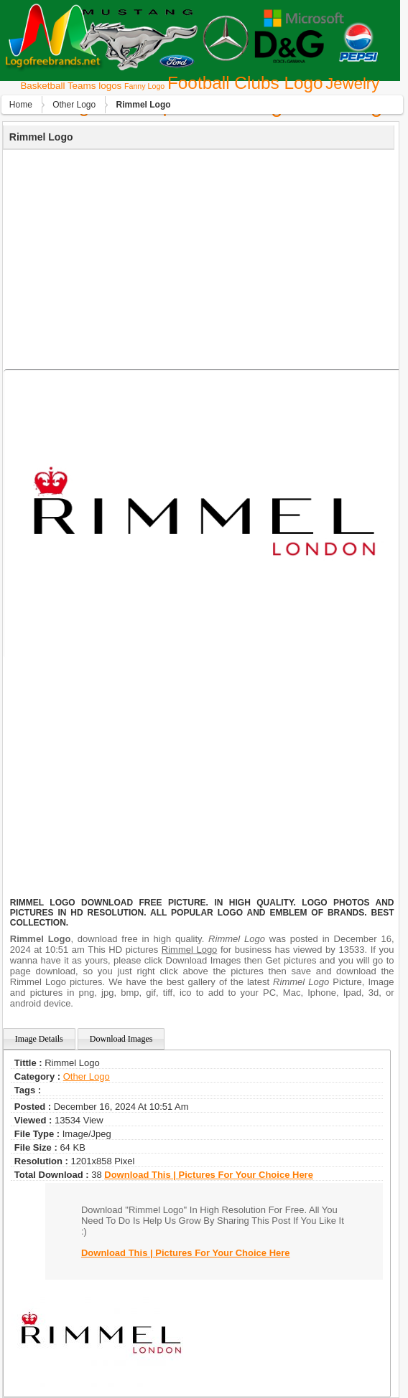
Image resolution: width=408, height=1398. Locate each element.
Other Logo (74, 105)
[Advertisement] (197, 257)
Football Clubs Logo (245, 82)
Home (20, 105)
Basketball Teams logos (70, 85)
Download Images (121, 1039)
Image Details (39, 1039)
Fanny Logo (144, 86)
